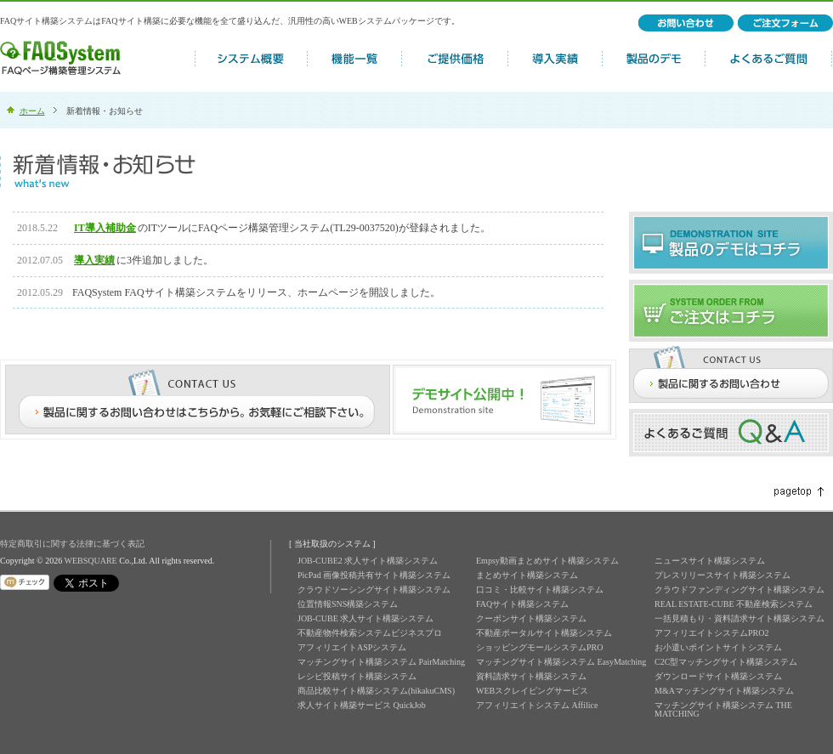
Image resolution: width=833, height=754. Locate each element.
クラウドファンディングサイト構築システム (739, 589)
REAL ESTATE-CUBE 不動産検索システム (733, 604)
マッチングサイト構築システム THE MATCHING (723, 709)
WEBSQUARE (90, 560)
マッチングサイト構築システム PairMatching (381, 661)
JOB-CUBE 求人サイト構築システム (366, 618)
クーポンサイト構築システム (531, 618)
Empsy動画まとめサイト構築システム (547, 560)
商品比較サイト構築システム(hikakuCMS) (376, 690)
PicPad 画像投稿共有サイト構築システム (374, 575)
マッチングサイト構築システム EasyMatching (561, 661)
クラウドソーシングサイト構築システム (374, 589)
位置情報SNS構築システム (348, 604)
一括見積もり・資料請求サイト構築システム (739, 618)
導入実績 (94, 260)
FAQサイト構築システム (522, 604)
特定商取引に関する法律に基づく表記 (72, 543)
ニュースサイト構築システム (709, 560)
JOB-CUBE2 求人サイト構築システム (368, 560)
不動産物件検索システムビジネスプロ (370, 633)
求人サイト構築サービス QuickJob (362, 705)
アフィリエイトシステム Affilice (537, 705)
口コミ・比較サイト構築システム (540, 589)
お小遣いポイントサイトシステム (718, 647)
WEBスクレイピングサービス (532, 690)
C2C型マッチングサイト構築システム (725, 661)
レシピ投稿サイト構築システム (357, 676)
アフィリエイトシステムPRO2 (711, 633)
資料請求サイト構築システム (531, 676)
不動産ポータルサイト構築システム (544, 633)
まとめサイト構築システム (527, 575)
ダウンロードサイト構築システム (718, 676)
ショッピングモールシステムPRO (539, 647)
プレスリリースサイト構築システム (722, 575)
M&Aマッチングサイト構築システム (724, 690)
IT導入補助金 (105, 228)
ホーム (32, 111)
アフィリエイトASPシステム (352, 647)
